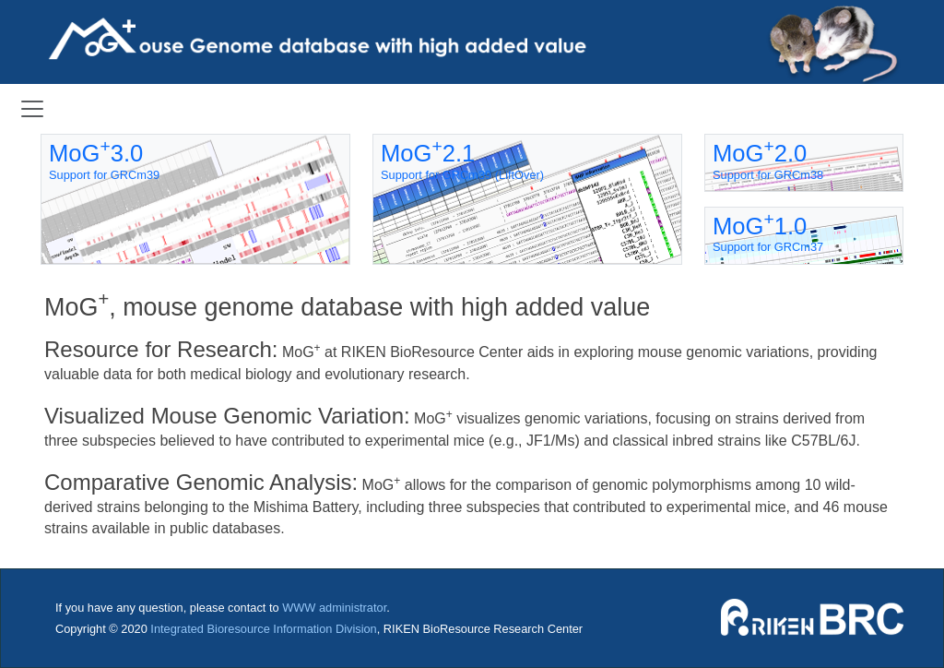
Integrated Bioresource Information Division (263, 629)
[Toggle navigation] (32, 108)
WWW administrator (334, 607)
